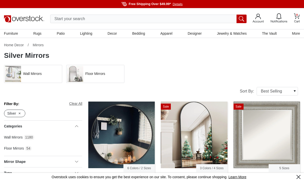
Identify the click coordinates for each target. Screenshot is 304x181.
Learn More (238, 177)
